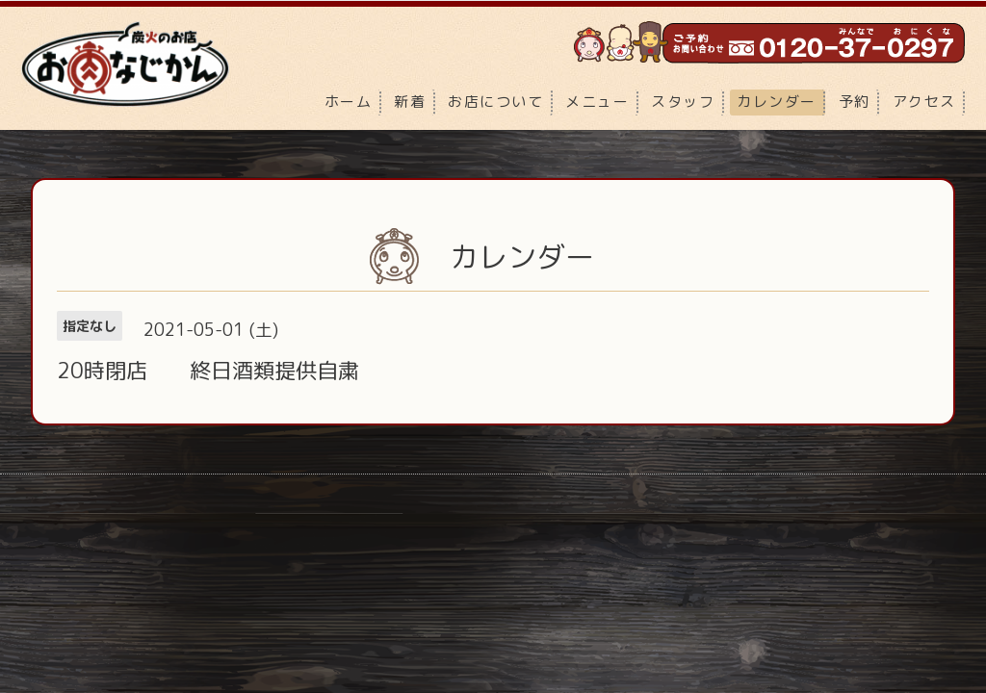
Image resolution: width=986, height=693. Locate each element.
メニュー (597, 101)
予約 (854, 101)
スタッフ (682, 101)
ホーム (348, 101)
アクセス (924, 101)
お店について (495, 101)
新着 (410, 101)
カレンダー (777, 101)
